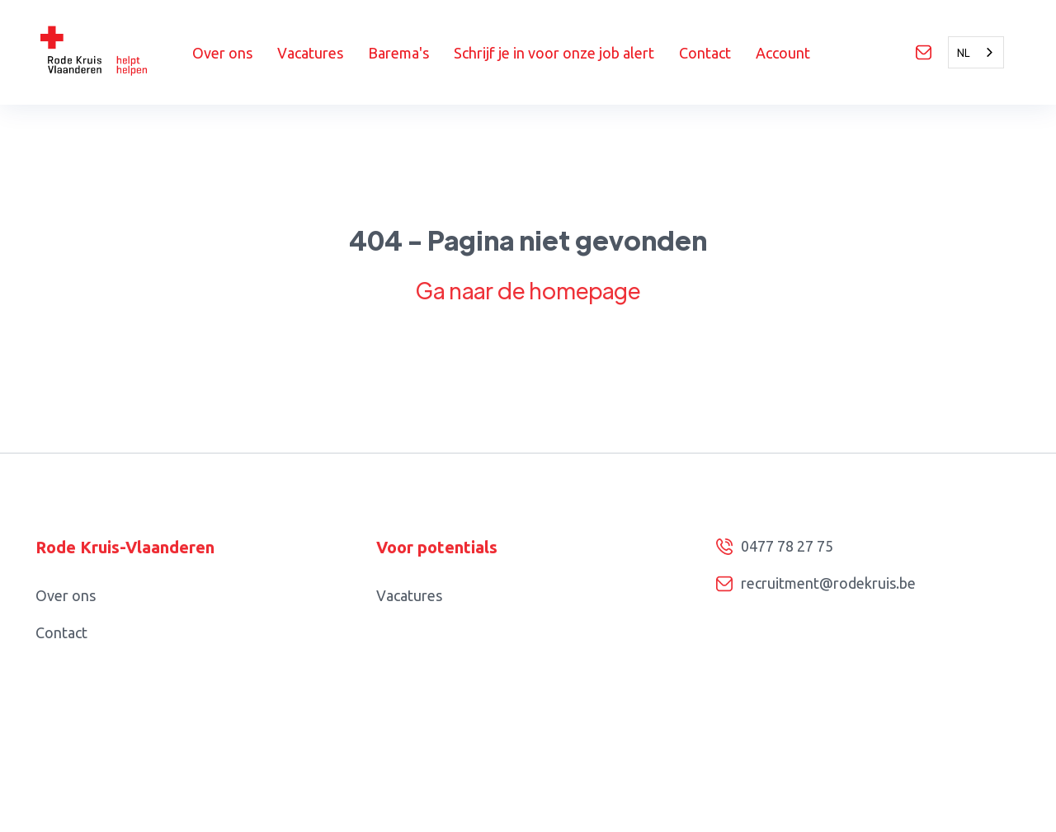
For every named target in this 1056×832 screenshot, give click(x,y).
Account (783, 53)
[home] (113, 52)
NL (963, 52)
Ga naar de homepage (528, 289)
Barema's (398, 53)
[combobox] (976, 52)
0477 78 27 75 (787, 546)
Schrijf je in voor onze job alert (554, 53)
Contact (705, 53)
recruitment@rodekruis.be (828, 583)
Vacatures (310, 53)
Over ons (222, 53)
